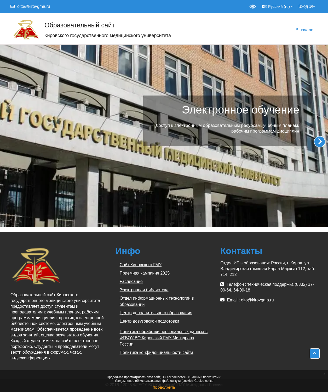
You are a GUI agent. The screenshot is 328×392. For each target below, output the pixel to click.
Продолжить (164, 387)
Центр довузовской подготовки (149, 321)
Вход (303, 6)
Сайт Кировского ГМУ (141, 265)
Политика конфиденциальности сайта (156, 352)
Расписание (131, 281)
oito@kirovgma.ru (33, 6)
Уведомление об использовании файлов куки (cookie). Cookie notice (163, 381)
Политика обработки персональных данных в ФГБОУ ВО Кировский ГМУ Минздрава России (164, 337)
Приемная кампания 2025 (145, 273)
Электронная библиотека (144, 290)
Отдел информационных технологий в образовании (157, 301)
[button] (277, 6)
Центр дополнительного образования (156, 313)
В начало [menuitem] (304, 30)
